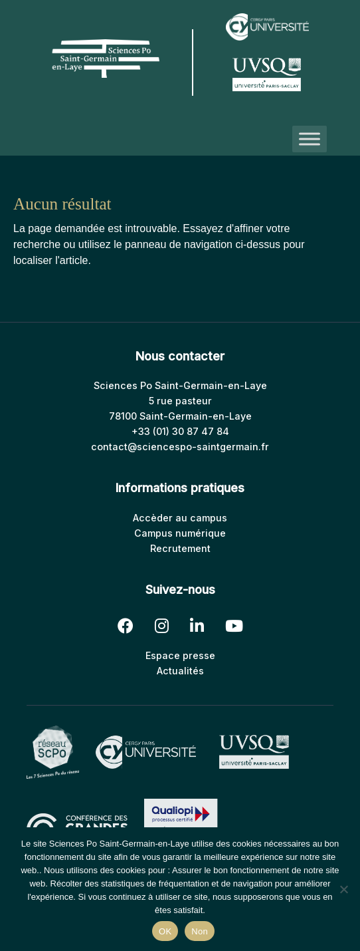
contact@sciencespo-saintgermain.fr (180, 446)
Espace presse (180, 655)
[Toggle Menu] (309, 138)
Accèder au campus (180, 517)
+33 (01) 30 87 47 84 (180, 431)
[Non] (343, 889)
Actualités (180, 670)
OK (165, 931)
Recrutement (180, 548)
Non (199, 931)
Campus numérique (180, 533)
